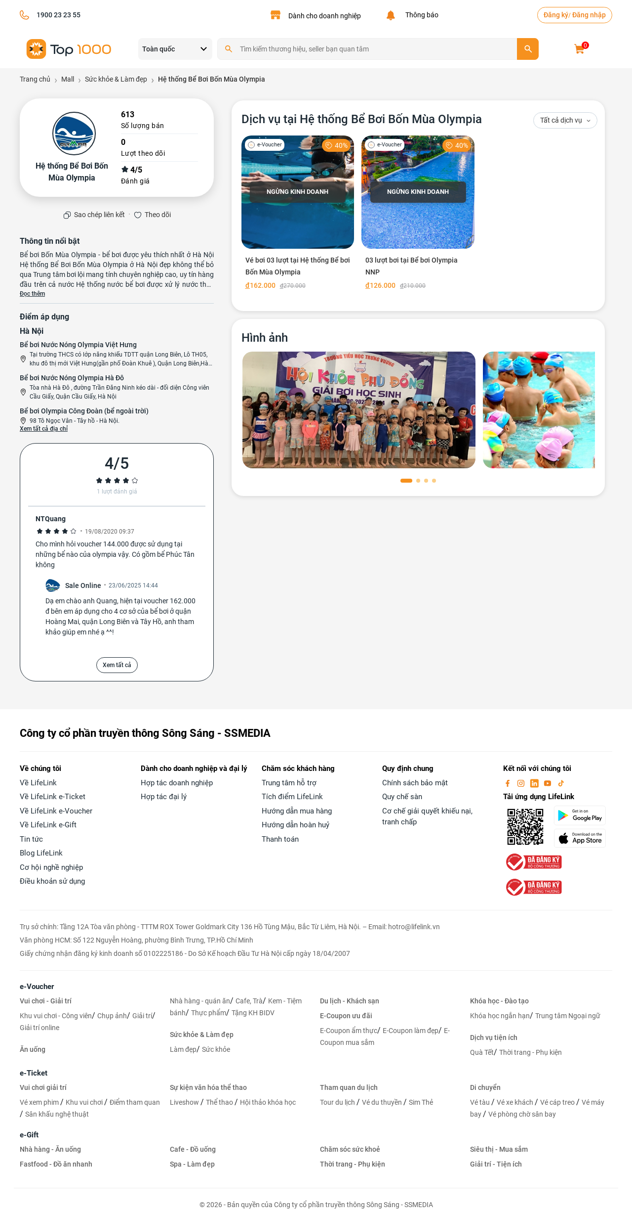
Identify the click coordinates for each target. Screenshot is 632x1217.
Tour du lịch (338, 1102)
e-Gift (29, 1134)
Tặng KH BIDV (253, 1013)
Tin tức (31, 839)
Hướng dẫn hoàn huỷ (295, 824)
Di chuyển (485, 1087)
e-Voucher (37, 986)
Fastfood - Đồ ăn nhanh (56, 1164)
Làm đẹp (183, 1049)
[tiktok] (560, 783)
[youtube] (548, 783)
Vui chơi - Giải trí (46, 1001)
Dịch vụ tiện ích (493, 1037)
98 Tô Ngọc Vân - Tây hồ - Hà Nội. (74, 420)
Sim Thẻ (421, 1102)
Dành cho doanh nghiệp (324, 16)
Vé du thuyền (382, 1102)
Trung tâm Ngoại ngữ (567, 1016)
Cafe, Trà (249, 1001)
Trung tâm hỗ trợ (289, 782)
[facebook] (508, 783)
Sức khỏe (216, 1049)
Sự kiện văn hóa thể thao (208, 1087)
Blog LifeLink (41, 853)
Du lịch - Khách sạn (349, 1001)
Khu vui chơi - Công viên (56, 1016)
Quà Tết (482, 1052)
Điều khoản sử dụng (52, 881)
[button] (406, 481)
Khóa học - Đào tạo (499, 1001)
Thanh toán (280, 839)
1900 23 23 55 (58, 15)
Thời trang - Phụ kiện (530, 1052)
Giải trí (142, 1016)
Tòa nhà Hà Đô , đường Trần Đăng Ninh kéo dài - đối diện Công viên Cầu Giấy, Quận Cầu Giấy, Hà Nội (119, 392)
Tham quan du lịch (349, 1087)
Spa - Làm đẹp (192, 1164)
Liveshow (185, 1102)
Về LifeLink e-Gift (48, 824)
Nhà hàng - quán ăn (200, 1001)
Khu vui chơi (85, 1102)
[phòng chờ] (358, 410)
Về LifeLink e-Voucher (56, 811)
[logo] (69, 48)
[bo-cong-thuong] (532, 861)
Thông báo (420, 15)
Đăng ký (556, 15)
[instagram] (521, 783)
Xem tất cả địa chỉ (44, 428)
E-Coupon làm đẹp (410, 1031)
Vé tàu (480, 1102)
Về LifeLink (38, 782)
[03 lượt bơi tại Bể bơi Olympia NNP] (417, 214)
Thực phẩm (208, 1013)
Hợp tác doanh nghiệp (177, 782)
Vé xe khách (516, 1102)
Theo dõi (158, 215)
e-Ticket (33, 1073)
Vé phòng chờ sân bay (522, 1114)
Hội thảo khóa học (268, 1102)
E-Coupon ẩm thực (348, 1031)
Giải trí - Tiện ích (496, 1164)
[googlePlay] (582, 815)
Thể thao (220, 1102)
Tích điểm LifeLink (292, 796)
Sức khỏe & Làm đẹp (202, 1034)
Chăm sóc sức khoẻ (350, 1149)
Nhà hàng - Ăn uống (50, 1149)
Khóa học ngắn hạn (500, 1016)
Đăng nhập (589, 15)
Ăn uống (32, 1049)
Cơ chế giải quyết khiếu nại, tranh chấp (427, 817)
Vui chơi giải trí (43, 1087)
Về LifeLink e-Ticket (52, 796)
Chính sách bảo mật (415, 782)
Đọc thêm (32, 293)
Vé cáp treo (558, 1102)
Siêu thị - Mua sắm (499, 1149)
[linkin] (535, 783)
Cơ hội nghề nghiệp (51, 867)
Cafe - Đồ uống (193, 1149)
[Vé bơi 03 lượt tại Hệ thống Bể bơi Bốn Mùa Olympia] (298, 214)
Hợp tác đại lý (164, 796)
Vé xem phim (40, 1102)
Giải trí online (39, 1028)
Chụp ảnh (112, 1016)
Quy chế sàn (402, 796)
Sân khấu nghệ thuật (57, 1114)
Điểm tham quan (135, 1102)
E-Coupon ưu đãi (346, 1016)
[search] (528, 49)
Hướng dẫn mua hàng (297, 811)
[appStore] (582, 838)
